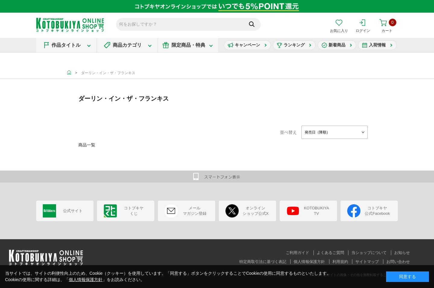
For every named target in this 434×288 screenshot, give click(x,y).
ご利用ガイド (297, 252)
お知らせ (402, 252)
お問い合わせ (398, 261)
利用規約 (340, 261)
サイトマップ (367, 261)
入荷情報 (377, 44)
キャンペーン (247, 44)
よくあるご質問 (330, 252)
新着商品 (337, 44)
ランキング (294, 44)
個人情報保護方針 (309, 261)
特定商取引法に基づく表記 (262, 261)
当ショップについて (369, 252)
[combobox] (334, 132)
